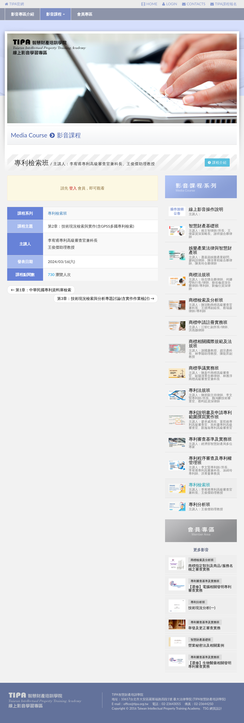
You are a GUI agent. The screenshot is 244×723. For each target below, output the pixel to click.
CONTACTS (193, 4)
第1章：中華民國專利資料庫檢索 (41, 289)
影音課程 (55, 14)
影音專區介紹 (22, 14)
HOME (149, 4)
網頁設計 (216, 708)
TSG (206, 708)
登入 (73, 188)
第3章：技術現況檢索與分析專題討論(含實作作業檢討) (105, 298)
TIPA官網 (14, 4)
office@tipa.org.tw (135, 704)
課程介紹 (217, 162)
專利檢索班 (57, 213)
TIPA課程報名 (223, 4)
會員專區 (84, 14)
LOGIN (169, 4)
